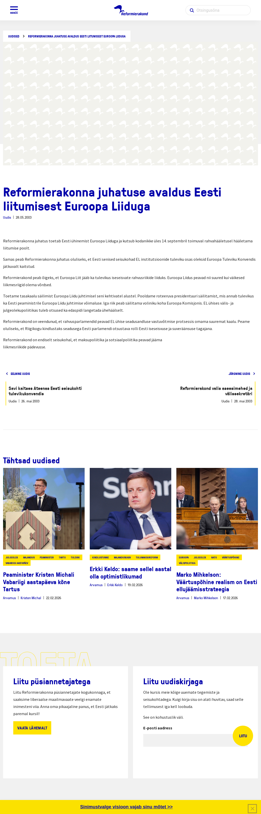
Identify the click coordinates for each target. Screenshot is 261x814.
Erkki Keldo (115, 584)
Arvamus (9, 597)
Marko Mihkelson (206, 597)
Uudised (13, 36)
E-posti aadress (157, 727)
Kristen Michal (31, 597)
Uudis (7, 217)
